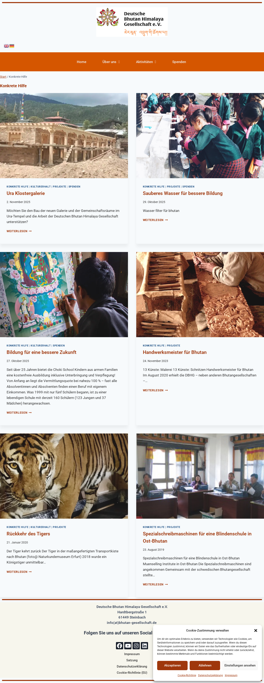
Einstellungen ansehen (240, 665)
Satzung (132, 660)
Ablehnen (205, 665)
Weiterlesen (19, 231)
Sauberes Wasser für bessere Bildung (183, 193)
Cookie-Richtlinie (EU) (132, 673)
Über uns (111, 62)
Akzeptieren (172, 665)
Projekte (59, 186)
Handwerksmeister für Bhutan (175, 352)
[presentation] (64, 135)
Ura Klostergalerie (26, 193)
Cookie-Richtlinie (187, 675)
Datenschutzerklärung (210, 675)
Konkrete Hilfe (17, 186)
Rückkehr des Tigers (28, 534)
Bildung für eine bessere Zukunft (41, 352)
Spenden (179, 62)
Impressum (231, 675)
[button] (256, 630)
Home (81, 62)
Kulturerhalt (41, 186)
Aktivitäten (146, 62)
